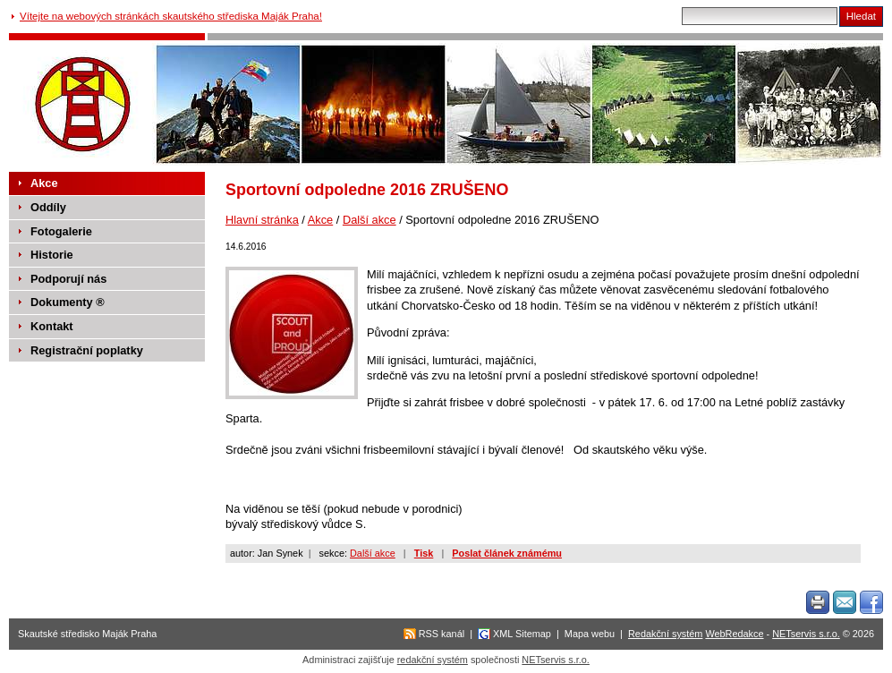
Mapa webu (590, 633)
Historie (51, 254)
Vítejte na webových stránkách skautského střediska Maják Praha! (171, 16)
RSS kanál (441, 633)
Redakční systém (665, 633)
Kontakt (51, 326)
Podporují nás (68, 278)
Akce (320, 219)
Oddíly (48, 207)
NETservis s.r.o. (806, 633)
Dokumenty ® (67, 302)
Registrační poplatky (86, 350)
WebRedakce (734, 633)
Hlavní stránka (262, 219)
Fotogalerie (61, 231)
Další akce (369, 219)
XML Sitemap (522, 633)
